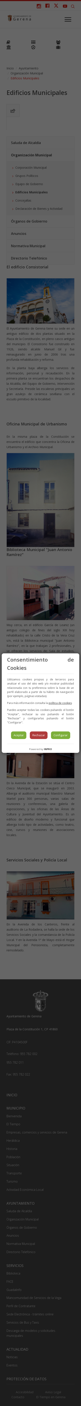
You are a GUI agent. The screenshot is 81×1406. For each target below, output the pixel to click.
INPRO (48, 749)
